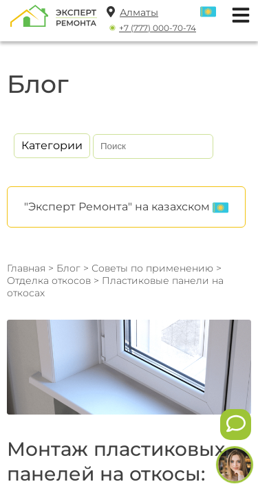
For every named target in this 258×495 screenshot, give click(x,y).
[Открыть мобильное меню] (237, 13)
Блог (68, 268)
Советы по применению (152, 268)
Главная (26, 268)
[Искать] (200, 146)
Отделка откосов (50, 280)
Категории (52, 145)
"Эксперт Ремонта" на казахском (126, 207)
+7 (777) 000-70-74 (157, 28)
